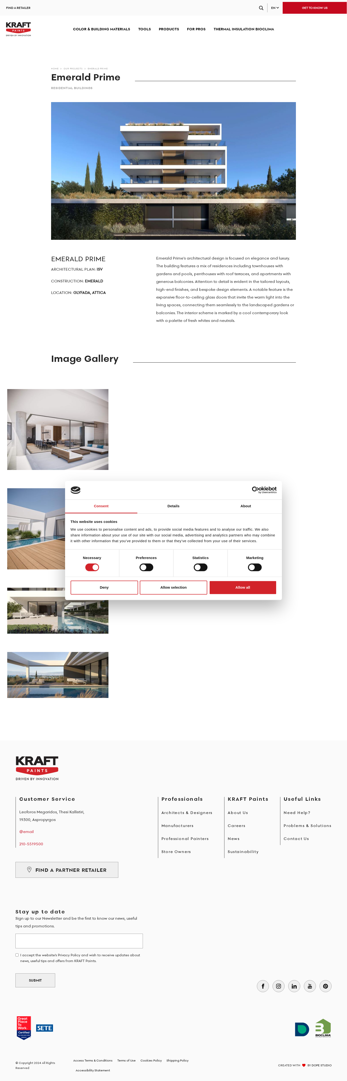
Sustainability (243, 851)
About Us (238, 812)
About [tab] (245, 506)
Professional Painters (185, 838)
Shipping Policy (177, 1060)
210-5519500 (31, 844)
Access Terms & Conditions (93, 1060)
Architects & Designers (187, 812)
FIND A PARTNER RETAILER (67, 869)
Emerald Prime (98, 68)
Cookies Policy (151, 1060)
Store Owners (176, 851)
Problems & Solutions (308, 825)
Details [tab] (173, 506)
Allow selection (173, 587)
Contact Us (296, 838)
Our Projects (73, 68)
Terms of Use (126, 1060)
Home (55, 68)
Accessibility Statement (93, 1070)
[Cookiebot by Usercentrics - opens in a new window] (255, 490)
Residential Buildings (72, 88)
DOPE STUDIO (322, 1065)
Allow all (242, 587)
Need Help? (297, 812)
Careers (237, 825)
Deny (104, 587)
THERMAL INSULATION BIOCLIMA (244, 29)
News (234, 838)
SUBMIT (35, 980)
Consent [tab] (101, 506)
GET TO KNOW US (314, 8)
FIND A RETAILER (18, 8)
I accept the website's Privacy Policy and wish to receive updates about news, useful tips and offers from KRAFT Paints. (80, 958)
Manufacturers (177, 825)
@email (26, 831)
